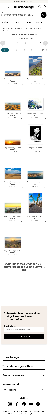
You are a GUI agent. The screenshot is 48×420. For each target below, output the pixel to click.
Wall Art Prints (20, 28)
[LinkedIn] (38, 404)
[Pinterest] (24, 404)
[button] (9, 7)
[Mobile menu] (3, 7)
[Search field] (22, 15)
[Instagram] (10, 404)
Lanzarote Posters (36, 43)
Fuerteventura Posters (15, 43)
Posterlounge (8, 28)
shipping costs (25, 411)
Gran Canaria (8, 31)
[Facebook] (17, 404)
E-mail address (10, 326)
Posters (31, 28)
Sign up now (24, 336)
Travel (38, 28)
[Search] (43, 15)
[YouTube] (31, 404)
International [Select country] (10, 389)
